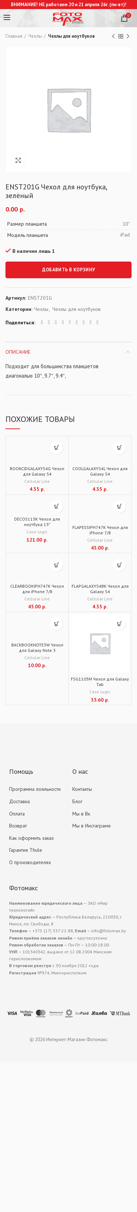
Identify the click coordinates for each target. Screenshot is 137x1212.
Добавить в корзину (68, 270)
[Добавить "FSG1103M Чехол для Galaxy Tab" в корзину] (119, 623)
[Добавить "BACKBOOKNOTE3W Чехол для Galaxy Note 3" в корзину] (56, 623)
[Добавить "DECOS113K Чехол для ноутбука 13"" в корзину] (56, 506)
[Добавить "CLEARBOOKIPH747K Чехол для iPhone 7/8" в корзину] (56, 565)
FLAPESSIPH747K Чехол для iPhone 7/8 (100, 530)
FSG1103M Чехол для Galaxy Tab (100, 681)
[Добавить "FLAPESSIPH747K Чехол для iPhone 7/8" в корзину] (119, 506)
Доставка (19, 801)
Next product (128, 36)
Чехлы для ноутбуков (71, 36)
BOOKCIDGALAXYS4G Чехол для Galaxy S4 (37, 471)
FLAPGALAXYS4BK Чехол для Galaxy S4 (100, 588)
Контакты (82, 789)
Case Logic (37, 531)
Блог (77, 801)
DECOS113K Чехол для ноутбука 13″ (37, 521)
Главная (14, 36)
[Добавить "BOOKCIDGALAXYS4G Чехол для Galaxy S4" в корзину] (56, 447)
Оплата (17, 813)
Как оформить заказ (31, 838)
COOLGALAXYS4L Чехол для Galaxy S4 (100, 471)
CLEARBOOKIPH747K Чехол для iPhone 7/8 (37, 588)
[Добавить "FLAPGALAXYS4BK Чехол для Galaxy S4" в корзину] (119, 565)
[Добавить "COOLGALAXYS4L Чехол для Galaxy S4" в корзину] (119, 447)
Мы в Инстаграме (91, 825)
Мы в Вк (81, 813)
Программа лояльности (35, 789)
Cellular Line (37, 481)
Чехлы (35, 36)
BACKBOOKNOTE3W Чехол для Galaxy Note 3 (37, 647)
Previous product (113, 36)
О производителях (30, 862)
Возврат (18, 825)
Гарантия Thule (25, 850)
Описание (18, 352)
